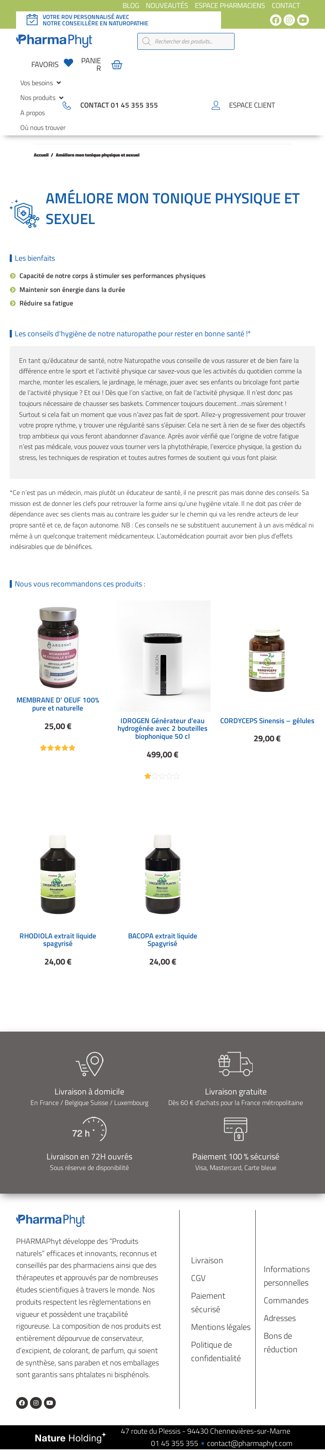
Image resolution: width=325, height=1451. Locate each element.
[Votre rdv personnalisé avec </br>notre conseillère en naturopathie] (32, 19)
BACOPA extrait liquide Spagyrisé (162, 940)
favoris (45, 64)
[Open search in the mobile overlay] (186, 41)
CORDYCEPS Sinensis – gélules (267, 720)
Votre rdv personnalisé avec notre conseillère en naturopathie (95, 19)
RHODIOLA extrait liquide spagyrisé (57, 940)
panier (91, 64)
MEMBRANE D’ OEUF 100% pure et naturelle (57, 703)
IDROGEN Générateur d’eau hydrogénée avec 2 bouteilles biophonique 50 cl (162, 728)
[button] (41, 83)
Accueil (41, 154)
